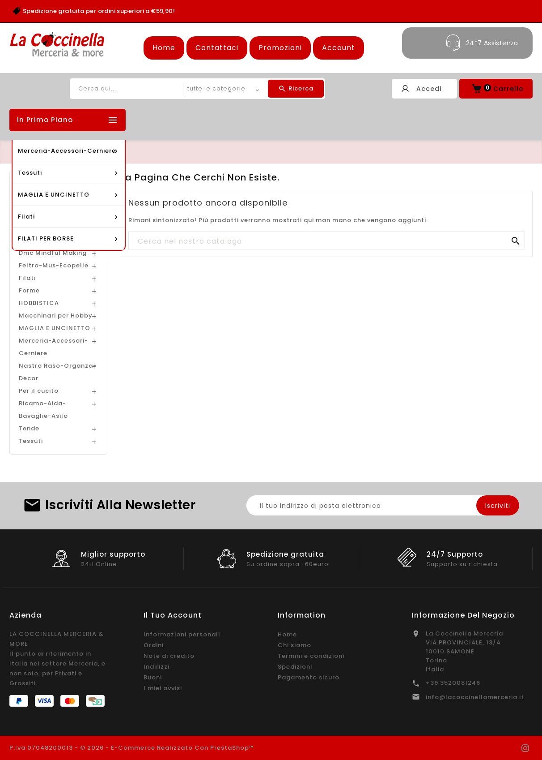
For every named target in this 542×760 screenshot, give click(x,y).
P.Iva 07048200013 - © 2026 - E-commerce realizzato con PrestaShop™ (131, 747)
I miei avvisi (163, 688)
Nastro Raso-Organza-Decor (58, 371)
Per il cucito (39, 390)
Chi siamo (294, 645)
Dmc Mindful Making (53, 253)
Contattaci (216, 48)
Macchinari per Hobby (56, 315)
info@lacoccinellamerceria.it (475, 697)
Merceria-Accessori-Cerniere (53, 346)
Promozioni (280, 48)
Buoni (153, 677)
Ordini (154, 645)
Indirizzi (156, 666)
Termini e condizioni (311, 656)
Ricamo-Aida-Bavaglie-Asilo (43, 409)
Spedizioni (295, 666)
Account (338, 48)
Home (163, 48)
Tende (29, 428)
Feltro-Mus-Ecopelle (54, 265)
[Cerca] (327, 241)
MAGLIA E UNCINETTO (54, 328)
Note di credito (169, 656)
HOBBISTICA (39, 303)
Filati (27, 278)
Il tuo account (173, 615)
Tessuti (31, 441)
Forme (29, 290)
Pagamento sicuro (308, 677)
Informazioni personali (182, 634)
